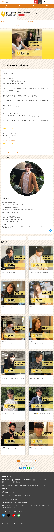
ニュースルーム (9, 495)
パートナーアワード (23, 523)
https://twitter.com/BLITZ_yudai (13, 152)
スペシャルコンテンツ (18, 485)
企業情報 (40, 22)
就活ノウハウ (4, 485)
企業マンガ (34, 485)
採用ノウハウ (17, 505)
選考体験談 (10, 485)
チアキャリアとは (8, 492)
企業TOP (13, 22)
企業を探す (27, 480)
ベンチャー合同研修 (33, 505)
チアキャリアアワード (6, 523)
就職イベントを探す (39, 480)
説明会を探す (17, 480)
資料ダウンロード (24, 505)
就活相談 (24, 485)
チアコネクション (45, 505)
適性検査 (16, 482)
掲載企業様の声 (5, 505)
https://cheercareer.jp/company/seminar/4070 (12, 140)
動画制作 (9, 507)
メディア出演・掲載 (17, 495)
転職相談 (29, 485)
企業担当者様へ (7, 502)
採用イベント (11, 505)
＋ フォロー (21, 14)
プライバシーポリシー (26, 495)
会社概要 (3, 495)
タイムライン (7, 482)
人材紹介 (39, 505)
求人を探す (6, 480)
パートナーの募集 (15, 523)
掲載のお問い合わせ (20, 502)
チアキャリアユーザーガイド (42, 485)
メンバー (26, 25)
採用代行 (13, 507)
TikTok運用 (4, 507)
